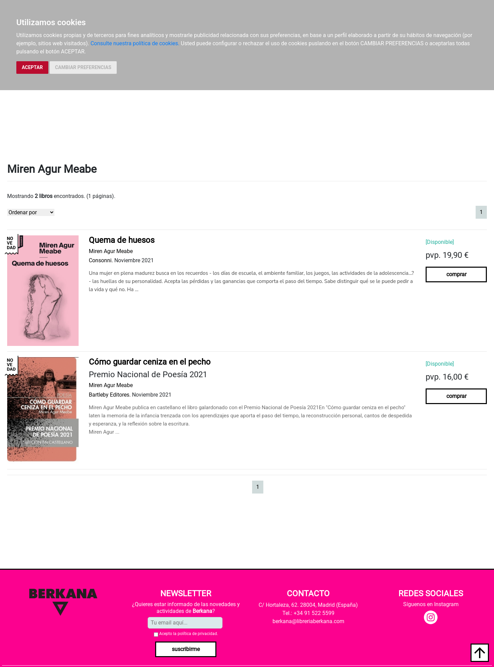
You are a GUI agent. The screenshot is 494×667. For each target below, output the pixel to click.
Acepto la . (188, 633)
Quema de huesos (121, 240)
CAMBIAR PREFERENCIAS (83, 67)
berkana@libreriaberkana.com (308, 621)
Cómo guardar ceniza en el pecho (150, 362)
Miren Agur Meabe (111, 251)
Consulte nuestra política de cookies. (135, 43)
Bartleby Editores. (110, 394)
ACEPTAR (32, 67)
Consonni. (101, 260)
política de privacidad (197, 633)
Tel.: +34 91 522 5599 (308, 613)
